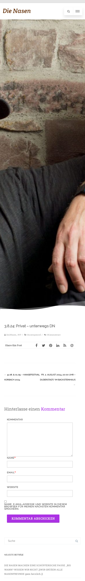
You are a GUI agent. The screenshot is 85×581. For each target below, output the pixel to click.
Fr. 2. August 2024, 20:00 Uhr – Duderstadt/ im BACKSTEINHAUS (57, 379)
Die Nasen (17, 11)
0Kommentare (54, 334)
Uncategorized (34, 334)
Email (11, 472)
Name (10, 458)
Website (12, 487)
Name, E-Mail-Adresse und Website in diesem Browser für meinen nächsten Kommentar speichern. (35, 506)
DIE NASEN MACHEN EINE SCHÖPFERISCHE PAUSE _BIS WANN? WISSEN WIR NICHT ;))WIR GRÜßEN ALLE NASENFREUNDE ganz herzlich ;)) (37, 569)
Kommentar (15, 419)
